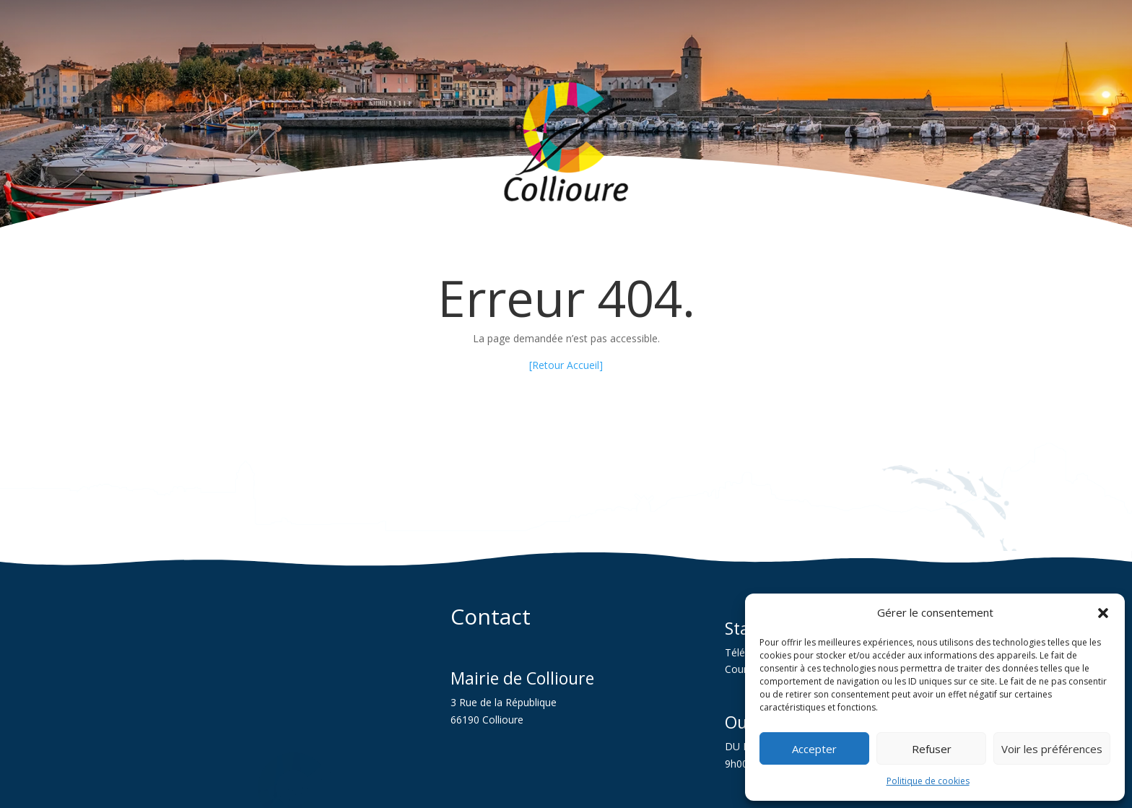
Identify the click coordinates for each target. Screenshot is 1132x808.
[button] (1103, 613)
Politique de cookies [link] (928, 781)
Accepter (814, 749)
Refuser (932, 749)
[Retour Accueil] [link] (566, 365)
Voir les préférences (1051, 749)
